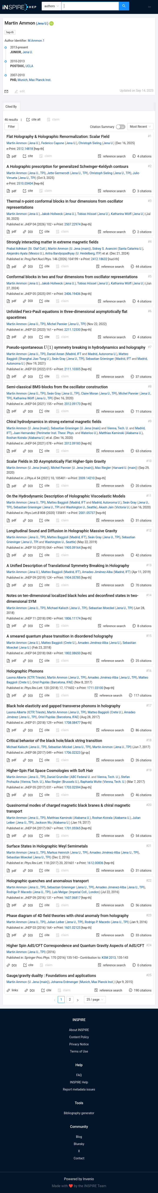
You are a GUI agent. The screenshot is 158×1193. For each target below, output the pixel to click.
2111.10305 (72, 369)
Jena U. (42, 23)
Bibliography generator (79, 1113)
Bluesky (79, 1144)
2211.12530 (72, 329)
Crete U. (69, 642)
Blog (79, 1136)
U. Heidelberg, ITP (88, 253)
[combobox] (90, 6)
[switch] (120, 126)
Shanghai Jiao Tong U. (34, 358)
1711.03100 (95, 688)
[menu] (144, 7)
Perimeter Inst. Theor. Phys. (55, 433)
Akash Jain (106, 507)
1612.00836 (95, 863)
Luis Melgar (60, 892)
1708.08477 (72, 722)
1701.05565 (72, 828)
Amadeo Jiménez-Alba (97, 572)
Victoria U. (122, 507)
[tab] (16, 106)
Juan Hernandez (24, 433)
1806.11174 (72, 618)
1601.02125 (72, 927)
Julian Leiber (55, 922)
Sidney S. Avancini (104, 248)
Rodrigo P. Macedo (19, 892)
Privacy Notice (79, 1044)
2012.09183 (72, 443)
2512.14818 (25, 148)
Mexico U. (36, 253)
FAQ (79, 1075)
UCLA (29, 66)
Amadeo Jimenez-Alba (110, 887)
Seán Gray (59, 358)
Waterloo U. (89, 433)
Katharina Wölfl (121, 214)
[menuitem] (149, 7)
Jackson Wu (43, 822)
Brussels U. (70, 781)
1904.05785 (72, 577)
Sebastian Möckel (60, 747)
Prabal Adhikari (17, 248)
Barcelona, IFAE (61, 682)
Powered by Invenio (79, 1179)
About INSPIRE (79, 1030)
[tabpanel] (79, 558)
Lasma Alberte (16, 677)
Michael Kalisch (57, 608)
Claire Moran (89, 393)
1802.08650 (72, 653)
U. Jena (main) (80, 248)
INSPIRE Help (79, 1082)
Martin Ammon (17, 143)
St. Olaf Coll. (37, 248)
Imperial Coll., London (84, 892)
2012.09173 (72, 404)
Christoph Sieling (90, 143)
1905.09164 (72, 547)
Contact (79, 1158)
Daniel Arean (55, 354)
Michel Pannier (57, 324)
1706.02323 (72, 752)
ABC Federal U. (81, 777)
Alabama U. (134, 433)
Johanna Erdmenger (64, 982)
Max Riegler (103, 467)
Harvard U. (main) (125, 467)
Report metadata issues (79, 1089)
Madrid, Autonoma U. (102, 354)
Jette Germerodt (58, 173)
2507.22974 (72, 224)
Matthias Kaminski (111, 433)
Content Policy (79, 1037)
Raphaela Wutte (91, 781)
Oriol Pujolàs (41, 682)
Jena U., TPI (37, 173)
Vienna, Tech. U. (117, 428)
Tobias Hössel (87, 214)
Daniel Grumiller (58, 777)
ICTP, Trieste (36, 677)
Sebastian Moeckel (101, 608)
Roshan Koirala (17, 438)
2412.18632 (99, 259)
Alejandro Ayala (17, 253)
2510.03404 (25, 183)
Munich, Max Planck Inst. (34, 80)
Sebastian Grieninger (100, 358)
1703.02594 (72, 787)
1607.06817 (72, 897)
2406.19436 (72, 294)
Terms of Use (79, 1051)
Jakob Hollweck (52, 214)
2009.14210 (87, 478)
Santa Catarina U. (130, 248)
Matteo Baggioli (57, 502)
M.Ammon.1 (36, 40)
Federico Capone (52, 143)
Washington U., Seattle (81, 507)
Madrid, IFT (73, 354)
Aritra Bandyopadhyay (60, 253)
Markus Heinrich (58, 852)
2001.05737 (87, 513)
